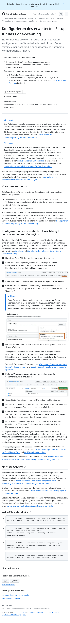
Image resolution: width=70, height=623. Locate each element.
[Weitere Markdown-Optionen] (24, 92)
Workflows (18, 251)
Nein (15, 581)
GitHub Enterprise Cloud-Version (30, 161)
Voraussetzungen (14, 186)
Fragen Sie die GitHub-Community (15, 595)
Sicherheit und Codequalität (15, 19)
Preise (56, 612)
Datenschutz (41, 612)
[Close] (63, 3)
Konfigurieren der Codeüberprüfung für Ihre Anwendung (28, 166)
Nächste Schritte (14, 467)
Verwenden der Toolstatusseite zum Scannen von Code (30, 506)
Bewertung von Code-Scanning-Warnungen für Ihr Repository (27, 483)
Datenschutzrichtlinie (8, 585)
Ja (5, 581)
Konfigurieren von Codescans (16, 21)
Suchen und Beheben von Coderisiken (51, 19)
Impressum (22, 612)
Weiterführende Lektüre (16, 512)
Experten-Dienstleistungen (11, 615)
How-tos (31, 19)
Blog (25, 615)
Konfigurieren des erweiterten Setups (43, 21)
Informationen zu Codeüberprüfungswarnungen (36, 480)
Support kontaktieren (11, 598)
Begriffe (32, 612)
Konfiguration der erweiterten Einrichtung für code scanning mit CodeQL (32, 232)
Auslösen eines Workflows (35, 452)
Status (50, 612)
